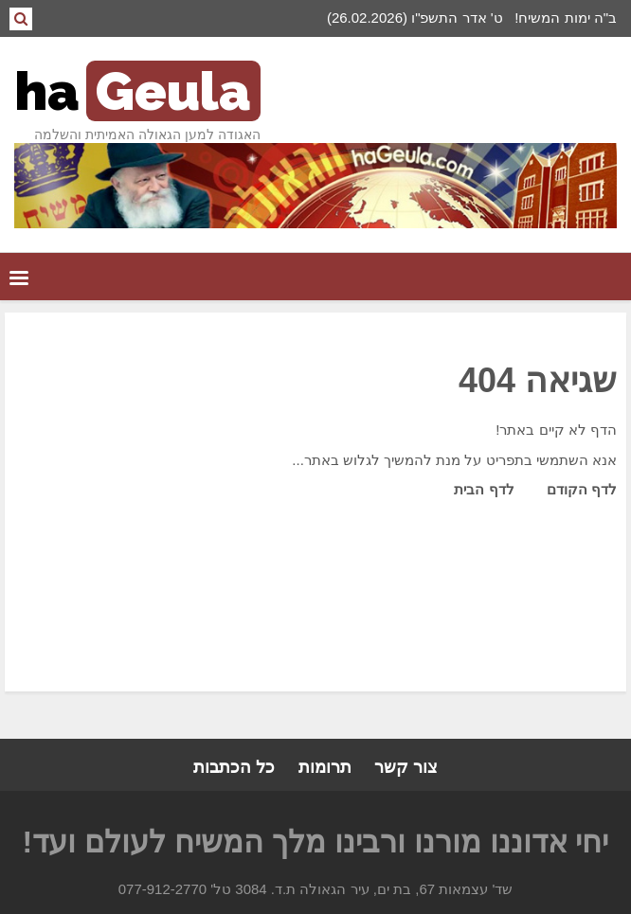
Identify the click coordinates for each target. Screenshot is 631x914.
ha (137, 91)
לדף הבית (484, 489)
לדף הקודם (582, 489)
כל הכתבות (234, 767)
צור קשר (406, 767)
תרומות (325, 767)
